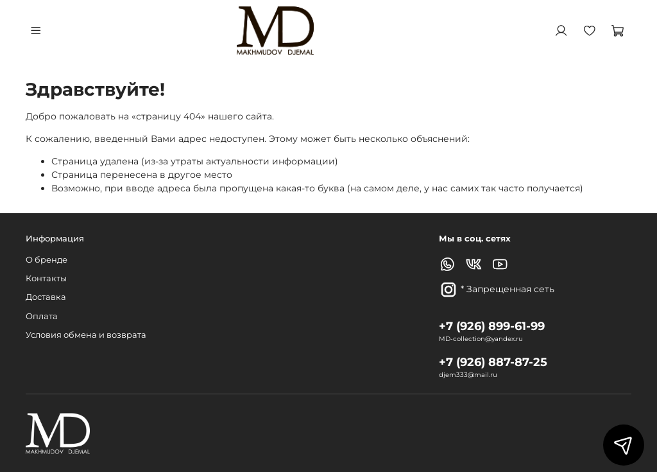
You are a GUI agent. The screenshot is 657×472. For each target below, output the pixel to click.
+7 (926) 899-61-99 (492, 326)
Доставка (46, 297)
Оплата (42, 316)
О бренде (46, 260)
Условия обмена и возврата (86, 335)
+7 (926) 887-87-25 (493, 361)
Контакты (46, 278)
